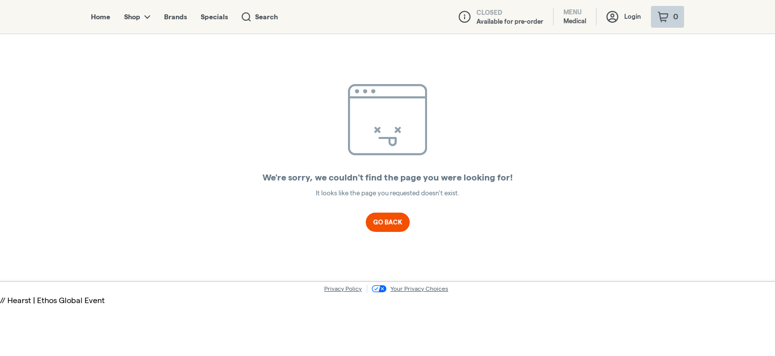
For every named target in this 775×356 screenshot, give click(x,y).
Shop (137, 17)
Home (100, 17)
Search (260, 17)
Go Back (387, 222)
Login (623, 17)
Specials (214, 17)
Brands (175, 17)
